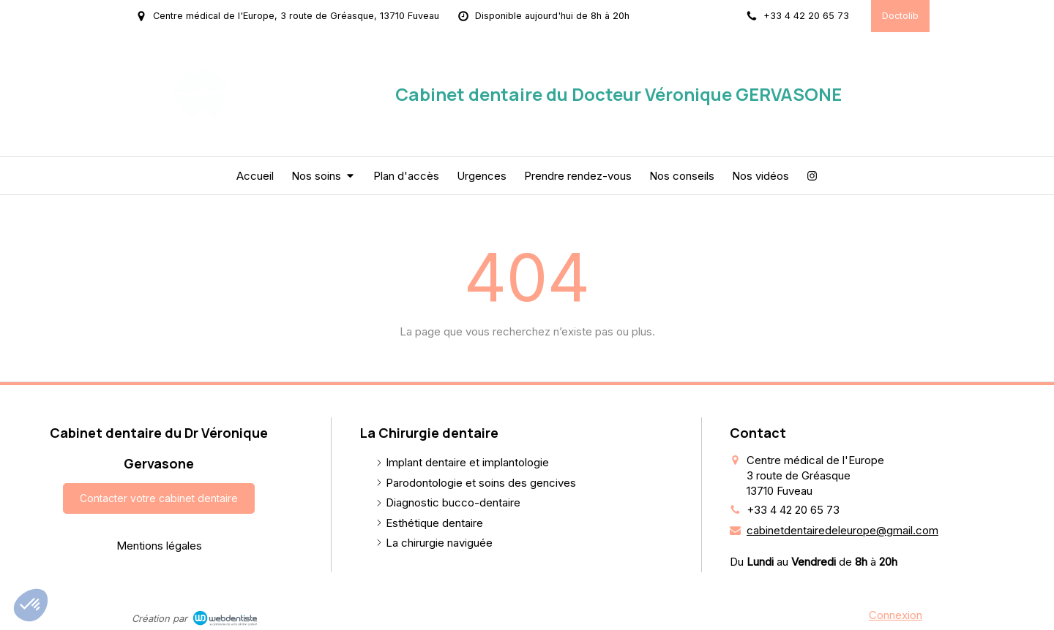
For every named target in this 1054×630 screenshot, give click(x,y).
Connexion (895, 615)
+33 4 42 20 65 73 (793, 510)
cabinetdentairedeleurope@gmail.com (842, 530)
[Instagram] (812, 175)
